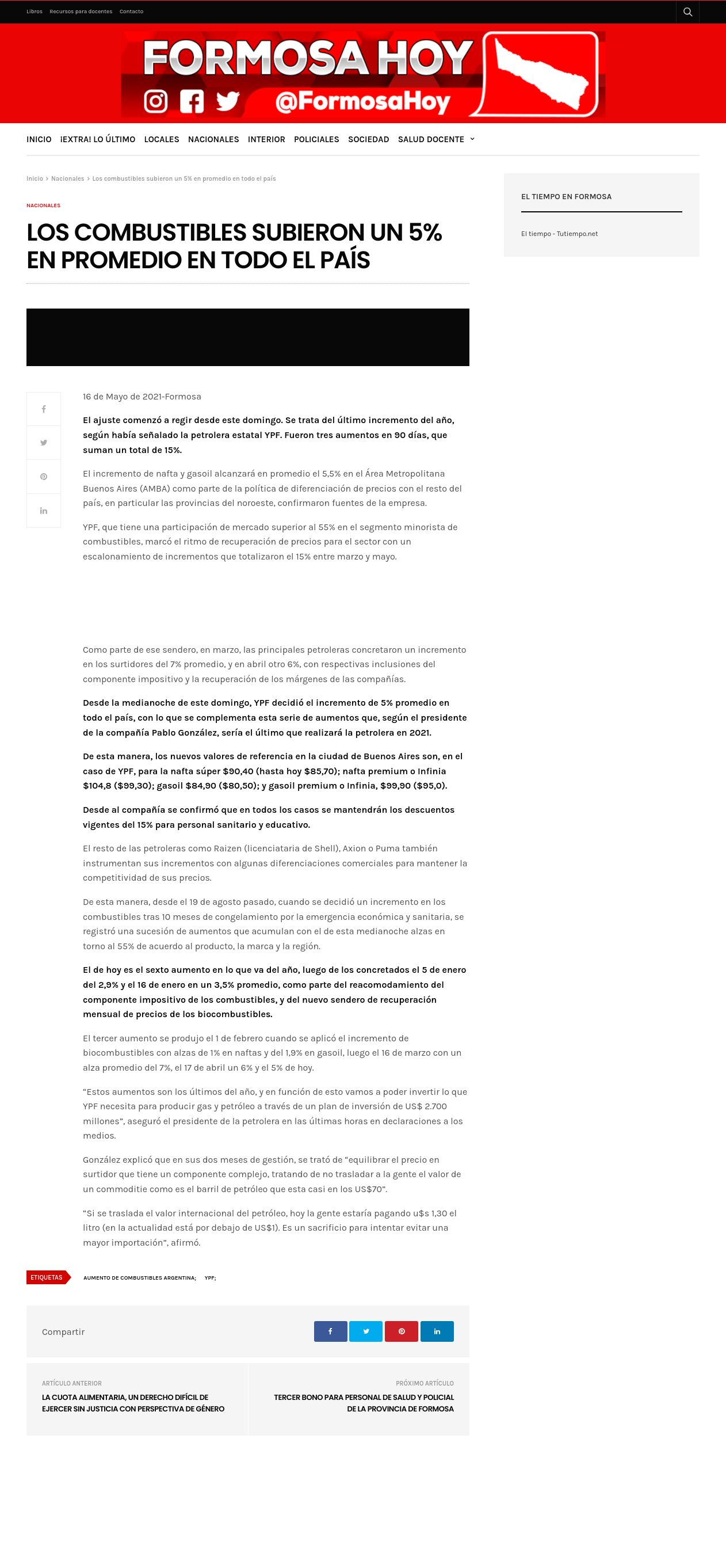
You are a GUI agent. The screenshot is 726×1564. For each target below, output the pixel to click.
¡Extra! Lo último (98, 139)
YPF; (210, 1277)
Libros (34, 11)
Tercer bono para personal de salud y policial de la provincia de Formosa (364, 1403)
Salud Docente (431, 139)
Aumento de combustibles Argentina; (139, 1277)
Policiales (316, 139)
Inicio (39, 139)
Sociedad (368, 139)
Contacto (131, 11)
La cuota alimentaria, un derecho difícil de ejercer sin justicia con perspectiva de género (133, 1403)
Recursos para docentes (80, 11)
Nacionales (213, 139)
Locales (161, 139)
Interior (266, 139)
